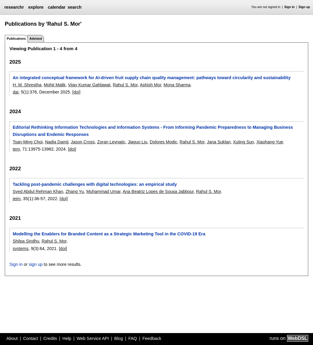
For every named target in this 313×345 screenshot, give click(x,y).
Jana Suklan (218, 141)
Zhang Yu (74, 191)
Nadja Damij (56, 141)
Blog (118, 338)
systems (20, 248)
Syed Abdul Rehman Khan (38, 191)
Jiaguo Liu (137, 141)
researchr (14, 7)
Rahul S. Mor (125, 84)
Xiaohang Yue (269, 141)
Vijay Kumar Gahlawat (89, 84)
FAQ (132, 338)
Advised (35, 38)
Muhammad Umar (103, 191)
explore (35, 7)
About (12, 338)
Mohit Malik (54, 84)
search (74, 7)
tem (16, 149)
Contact (30, 338)
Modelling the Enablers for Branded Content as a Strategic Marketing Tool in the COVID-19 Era (109, 233)
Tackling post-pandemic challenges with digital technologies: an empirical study (95, 184)
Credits (50, 338)
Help (66, 338)
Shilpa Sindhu (26, 241)
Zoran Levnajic (111, 141)
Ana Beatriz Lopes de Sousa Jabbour (158, 191)
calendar (56, 7)
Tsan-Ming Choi (27, 141)
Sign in (289, 7)
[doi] (76, 92)
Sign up (304, 7)
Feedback (151, 338)
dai (15, 92)
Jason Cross (83, 141)
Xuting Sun (243, 141)
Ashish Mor (150, 84)
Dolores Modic (163, 141)
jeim (16, 198)
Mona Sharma (177, 84)
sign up (35, 264)
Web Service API (93, 338)
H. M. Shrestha (27, 84)
